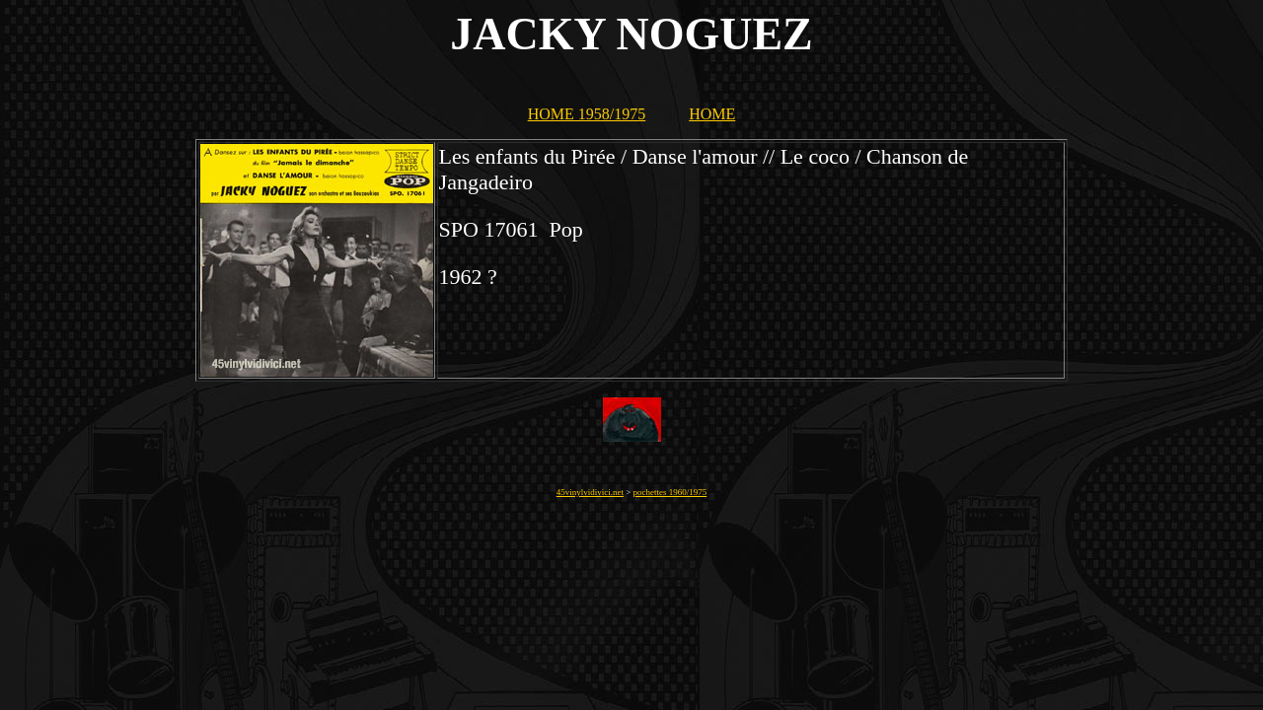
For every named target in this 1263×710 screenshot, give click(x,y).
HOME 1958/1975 (587, 114)
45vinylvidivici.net (590, 492)
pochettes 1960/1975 (670, 492)
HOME (712, 114)
